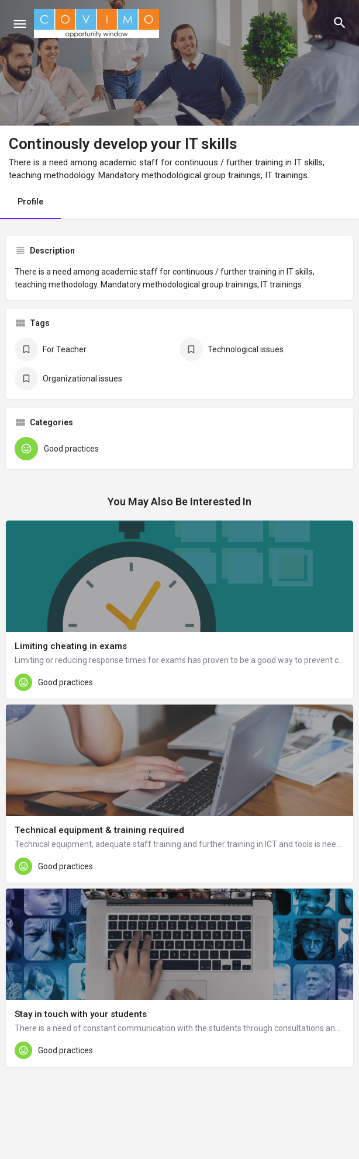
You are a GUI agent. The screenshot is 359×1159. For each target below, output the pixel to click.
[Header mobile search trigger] (339, 22)
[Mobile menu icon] (20, 23)
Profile (30, 201)
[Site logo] (98, 23)
